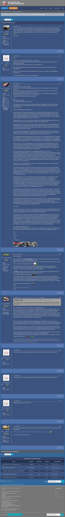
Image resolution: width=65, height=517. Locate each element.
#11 (60, 26)
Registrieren (13, 8)
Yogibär (31, 464)
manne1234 (59, 478)
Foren (46, 8)
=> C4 (14, 238)
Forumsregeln (57, 8)
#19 (60, 426)
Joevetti (58, 464)
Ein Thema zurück (6, 451)
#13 (60, 83)
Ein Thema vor (15, 451)
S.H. (57, 474)
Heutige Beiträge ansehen (17, 11)
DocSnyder (31, 477)
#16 (60, 350)
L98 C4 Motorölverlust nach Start (9, 477)
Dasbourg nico (6, 357)
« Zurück (6, 19)
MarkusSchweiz (31, 467)
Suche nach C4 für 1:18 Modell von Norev (11, 464)
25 (39, 464)
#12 (60, 55)
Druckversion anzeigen (7, 481)
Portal (41, 8)
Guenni (7, 63)
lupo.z (31, 474)
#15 (60, 297)
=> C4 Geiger (16, 239)
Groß (14, 514)
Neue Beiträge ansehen (6, 11)
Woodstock (7, 303)
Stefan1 (7, 31)
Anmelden (4, 8)
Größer (20, 514)
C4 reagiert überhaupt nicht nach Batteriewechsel (13, 470)
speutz (7, 431)
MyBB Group (17, 508)
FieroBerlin (7, 88)
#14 (60, 254)
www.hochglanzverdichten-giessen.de (21, 434)
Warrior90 (31, 470)
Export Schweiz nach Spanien (8, 467)
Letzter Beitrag (53, 464)
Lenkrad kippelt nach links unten (9, 474)
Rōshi (10, 509)
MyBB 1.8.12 (8, 508)
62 (39, 474)
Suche (50, 8)
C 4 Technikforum (25, 14)
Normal (9, 514)
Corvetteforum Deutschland (7, 14)
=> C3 (14, 237)
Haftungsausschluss (59, 497)
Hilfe (63, 8)
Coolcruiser (7, 258)
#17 (60, 375)
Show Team (58, 496)
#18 (60, 400)
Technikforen (17, 14)
